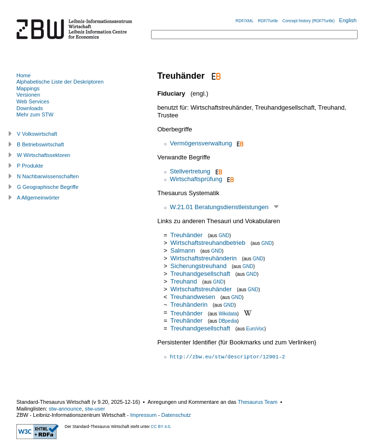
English (348, 20)
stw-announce (65, 409)
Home (23, 75)
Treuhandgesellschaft (200, 273)
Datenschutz (176, 415)
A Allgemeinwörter (38, 197)
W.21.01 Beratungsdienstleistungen (219, 207)
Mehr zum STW (35, 114)
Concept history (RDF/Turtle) (308, 20)
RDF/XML (244, 20)
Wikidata (228, 313)
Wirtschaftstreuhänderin (203, 258)
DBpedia (228, 321)
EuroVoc (255, 328)
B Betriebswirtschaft (40, 144)
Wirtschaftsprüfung (196, 179)
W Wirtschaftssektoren (43, 155)
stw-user (95, 409)
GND (224, 235)
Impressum (143, 415)
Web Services (32, 101)
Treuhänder (186, 235)
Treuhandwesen (192, 296)
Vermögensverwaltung (201, 143)
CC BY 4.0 (160, 426)
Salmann (182, 250)
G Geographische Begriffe (48, 187)
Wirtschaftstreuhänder (201, 289)
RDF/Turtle (268, 20)
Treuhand (183, 281)
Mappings (28, 88)
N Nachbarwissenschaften (48, 176)
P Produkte (30, 166)
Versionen (28, 95)
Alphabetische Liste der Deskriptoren (60, 82)
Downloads (29, 108)
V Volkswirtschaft (37, 134)
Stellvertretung (190, 171)
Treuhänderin (189, 304)
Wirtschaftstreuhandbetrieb (207, 242)
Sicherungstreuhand (198, 266)
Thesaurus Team (257, 402)
